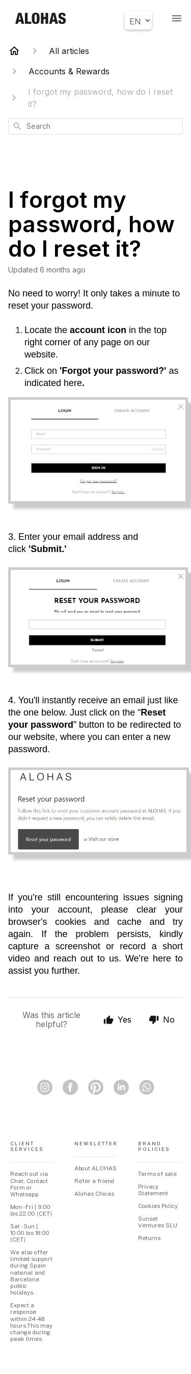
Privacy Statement (153, 1190)
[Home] (14, 51)
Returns (149, 1238)
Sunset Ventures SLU (157, 1222)
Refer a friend (94, 1181)
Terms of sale (157, 1173)
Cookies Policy (158, 1206)
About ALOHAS (95, 1168)
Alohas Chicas (94, 1193)
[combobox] (95, 126)
